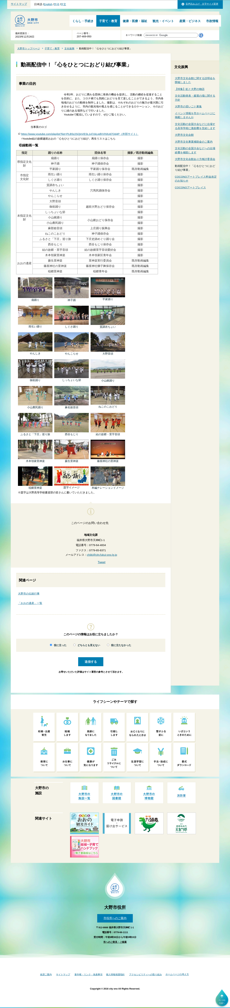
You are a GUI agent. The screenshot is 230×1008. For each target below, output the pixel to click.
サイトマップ (19, 4)
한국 (56, 4)
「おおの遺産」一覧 (30, 603)
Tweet (101, 562)
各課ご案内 (46, 974)
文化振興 (69, 48)
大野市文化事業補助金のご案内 (194, 141)
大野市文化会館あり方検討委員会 (195, 159)
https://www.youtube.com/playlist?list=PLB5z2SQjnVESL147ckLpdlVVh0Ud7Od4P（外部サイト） (80, 133)
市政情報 (212, 21)
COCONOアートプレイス (190, 187)
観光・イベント (163, 21)
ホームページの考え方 (177, 974)
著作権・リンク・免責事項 (88, 974)
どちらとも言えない (88, 645)
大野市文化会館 (184, 134)
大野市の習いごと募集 (188, 106)
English (48, 4)
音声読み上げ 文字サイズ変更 (202, 4)
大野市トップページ (28, 48)
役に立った (60, 645)
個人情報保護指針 (115, 974)
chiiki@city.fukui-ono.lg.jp (102, 554)
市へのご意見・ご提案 (115, 942)
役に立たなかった (121, 645)
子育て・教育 (108, 21)
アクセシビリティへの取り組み (145, 974)
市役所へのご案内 (115, 918)
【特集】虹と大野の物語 (189, 89)
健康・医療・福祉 (135, 21)
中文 (63, 4)
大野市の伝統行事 (29, 593)
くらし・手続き (83, 21)
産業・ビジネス (190, 21)
